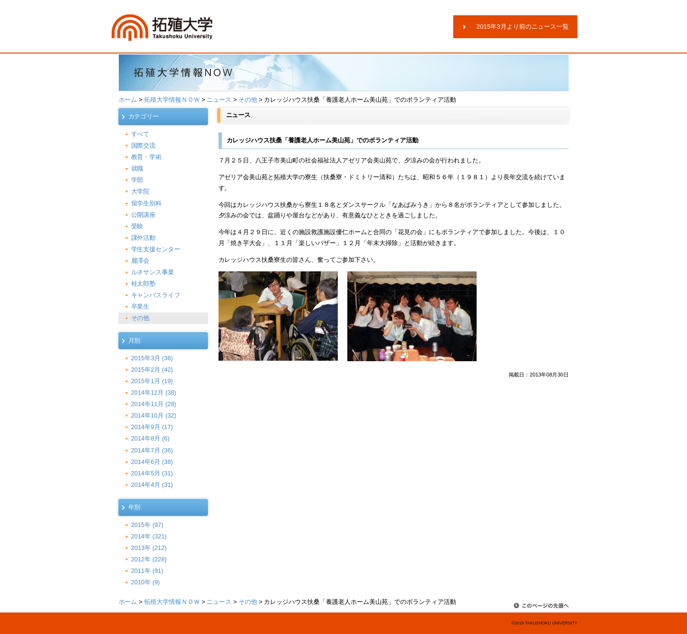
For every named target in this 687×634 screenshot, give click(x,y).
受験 (137, 226)
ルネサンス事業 (153, 272)
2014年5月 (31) (152, 473)
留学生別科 (146, 203)
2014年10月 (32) (154, 415)
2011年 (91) (147, 570)
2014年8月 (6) (150, 438)
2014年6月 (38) (152, 461)
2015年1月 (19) (152, 381)
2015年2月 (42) (152, 369)
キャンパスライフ (156, 295)
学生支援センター (156, 249)
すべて (140, 134)
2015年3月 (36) (152, 358)
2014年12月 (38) (154, 392)
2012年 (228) (149, 559)
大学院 (140, 191)
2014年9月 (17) (152, 426)
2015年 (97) (147, 524)
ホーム (128, 99)
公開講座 (143, 214)
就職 (137, 168)
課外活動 (143, 237)
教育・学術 (146, 157)
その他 (248, 99)
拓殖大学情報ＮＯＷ (172, 99)
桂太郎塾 (143, 283)
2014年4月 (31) (152, 484)
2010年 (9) (145, 582)
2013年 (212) (149, 547)
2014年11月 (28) (154, 404)
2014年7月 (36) (152, 450)
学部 (137, 179)
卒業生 (140, 306)
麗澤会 (140, 260)
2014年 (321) (149, 536)
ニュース (219, 99)
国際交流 (143, 145)
